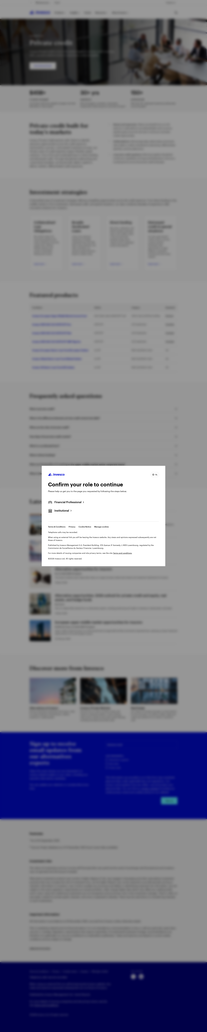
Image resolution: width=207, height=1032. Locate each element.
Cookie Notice (85, 527)
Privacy (72, 527)
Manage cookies (101, 527)
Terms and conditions (122, 553)
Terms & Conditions (56, 527)
